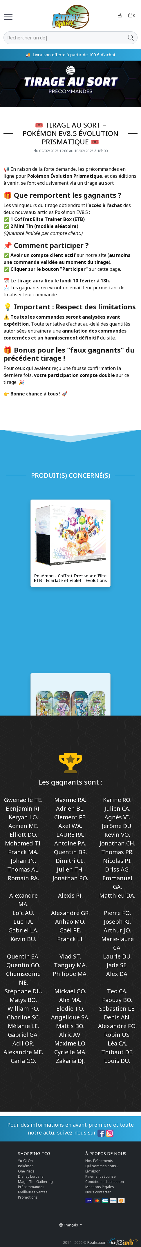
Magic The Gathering (35, 1181)
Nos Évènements (99, 1160)
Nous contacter (98, 1192)
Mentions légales (99, 1186)
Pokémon (26, 1165)
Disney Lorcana (31, 1176)
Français (69, 1225)
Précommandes (31, 1186)
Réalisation (112, 1242)
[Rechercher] (64, 37)
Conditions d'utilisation (104, 1181)
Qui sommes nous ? (101, 1165)
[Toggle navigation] (8, 16)
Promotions (28, 1197)
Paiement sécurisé (100, 1176)
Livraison (92, 1171)
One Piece (26, 1171)
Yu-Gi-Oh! (26, 1160)
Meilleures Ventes (33, 1192)
